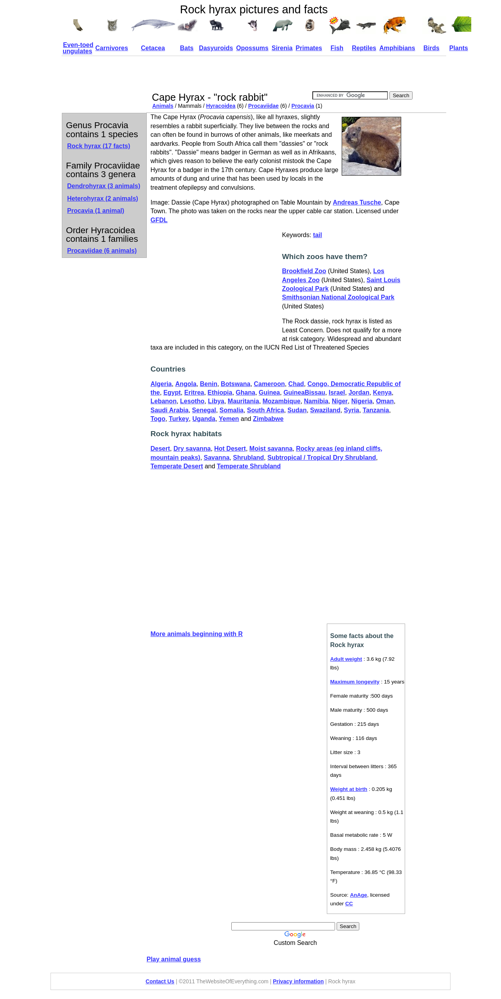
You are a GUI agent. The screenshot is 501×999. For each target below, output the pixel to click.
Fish (336, 48)
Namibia (316, 401)
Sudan (297, 410)
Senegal (204, 410)
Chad (296, 384)
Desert (160, 448)
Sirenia (282, 48)
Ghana (245, 392)
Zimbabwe (268, 418)
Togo (158, 418)
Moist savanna (270, 448)
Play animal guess (174, 959)
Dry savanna (192, 448)
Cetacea (153, 48)
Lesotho (192, 401)
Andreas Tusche (357, 202)
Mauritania (243, 401)
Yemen (229, 418)
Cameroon (269, 384)
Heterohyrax (102, 198)
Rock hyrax (98, 146)
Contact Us (160, 981)
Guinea (269, 392)
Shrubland (248, 457)
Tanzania (376, 410)
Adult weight (346, 659)
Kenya (382, 392)
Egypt (171, 392)
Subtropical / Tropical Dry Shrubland (321, 457)
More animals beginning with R (197, 634)
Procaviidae (263, 106)
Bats (187, 48)
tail (317, 235)
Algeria (161, 384)
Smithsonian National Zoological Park (338, 297)
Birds (432, 48)
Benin (208, 384)
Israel (337, 392)
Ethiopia (219, 392)
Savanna (217, 457)
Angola (185, 384)
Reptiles (364, 48)
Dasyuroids (216, 48)
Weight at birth (349, 789)
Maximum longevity (355, 682)
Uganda (203, 418)
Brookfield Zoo (304, 271)
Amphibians (397, 48)
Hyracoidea (221, 106)
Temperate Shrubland (249, 466)
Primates (309, 48)
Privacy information (298, 981)
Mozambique (282, 401)
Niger (340, 401)
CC (349, 904)
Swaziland (325, 410)
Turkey (179, 418)
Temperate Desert (177, 466)
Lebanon (164, 401)
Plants (458, 48)
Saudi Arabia (170, 410)
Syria (351, 410)
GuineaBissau (304, 392)
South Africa (265, 410)
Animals (162, 106)
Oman (385, 401)
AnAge (358, 895)
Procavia (303, 106)
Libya (216, 401)
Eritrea (194, 392)
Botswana (235, 384)
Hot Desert (230, 448)
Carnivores (112, 48)
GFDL (159, 220)
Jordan (358, 392)
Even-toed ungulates (78, 48)
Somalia (231, 410)
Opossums (252, 48)
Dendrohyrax (104, 186)
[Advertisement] (293, 73)
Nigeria (361, 401)
